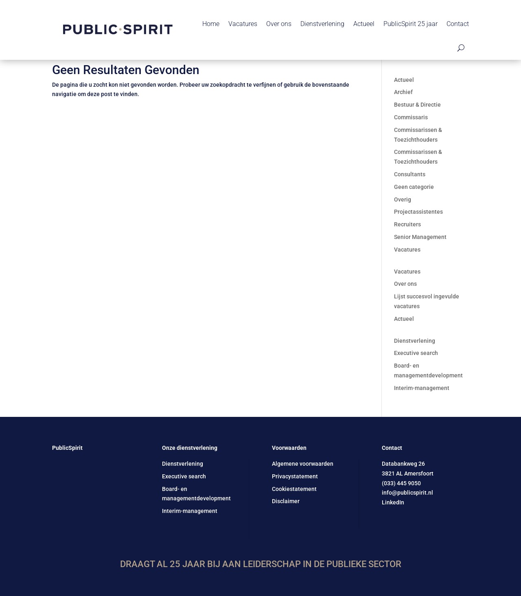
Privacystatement (295, 476)
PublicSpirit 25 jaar (410, 24)
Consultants (409, 174)
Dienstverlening (322, 24)
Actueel (363, 24)
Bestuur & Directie (417, 104)
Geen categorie (414, 187)
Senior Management (420, 237)
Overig (402, 199)
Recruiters (407, 224)
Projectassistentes (418, 211)
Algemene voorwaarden (302, 463)
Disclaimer (286, 501)
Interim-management (421, 388)
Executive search (416, 353)
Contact (458, 24)
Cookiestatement (294, 489)
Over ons (278, 24)
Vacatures (242, 24)
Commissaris (411, 117)
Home (210, 24)
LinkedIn (393, 502)
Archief (403, 92)
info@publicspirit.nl (407, 492)
